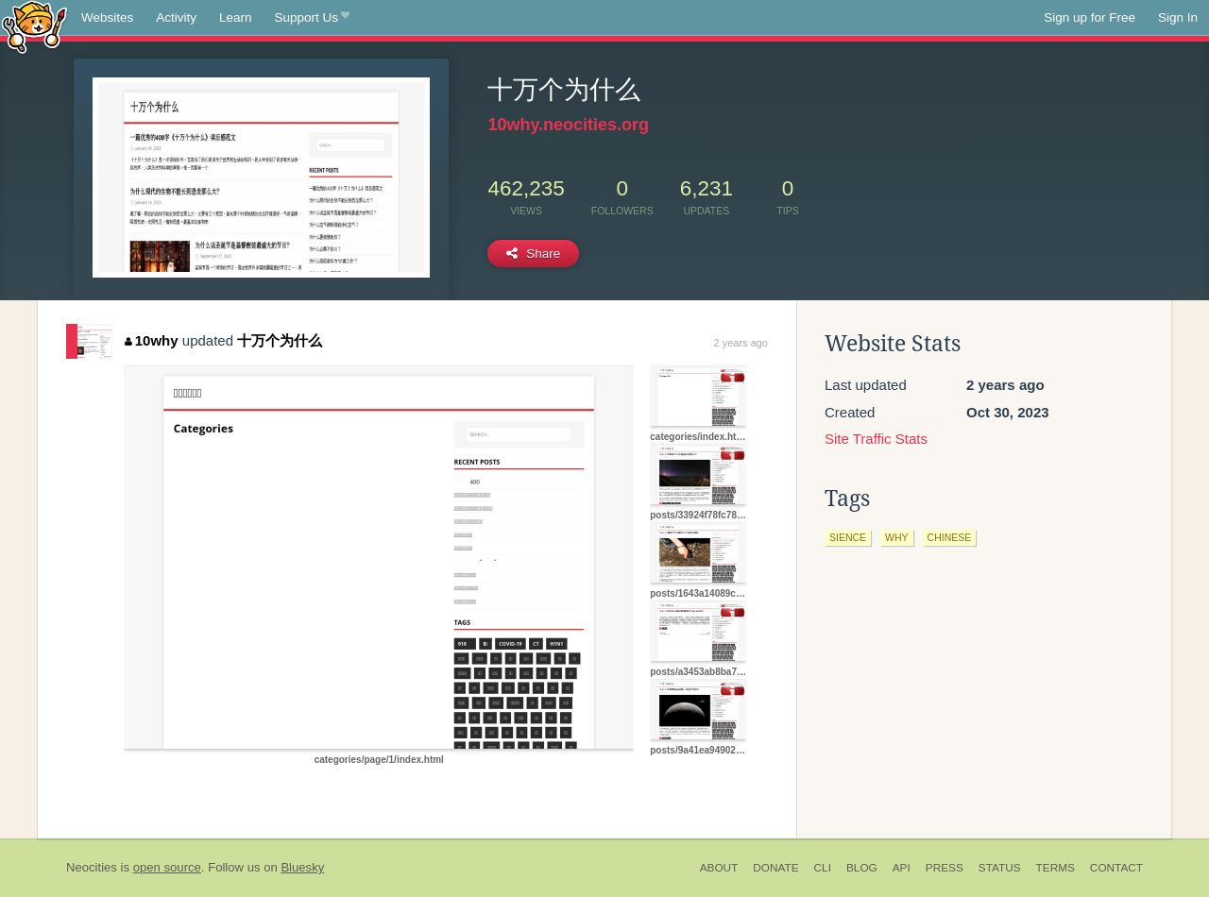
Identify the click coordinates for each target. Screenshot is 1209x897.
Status (1000, 867)
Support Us (312, 17)
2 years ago (741, 342)
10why (151, 340)
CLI (822, 867)
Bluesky (302, 867)
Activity (176, 17)
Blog (861, 867)
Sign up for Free (1089, 17)
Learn (235, 17)
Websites (107, 17)
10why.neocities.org (568, 124)
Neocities (91, 867)
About (719, 867)
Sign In (1178, 17)
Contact (1116, 867)
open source (167, 867)
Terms (1055, 867)
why (897, 537)
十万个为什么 (279, 340)
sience (847, 537)
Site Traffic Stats (876, 439)
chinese (950, 537)
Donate (775, 867)
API (902, 867)
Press (944, 867)
